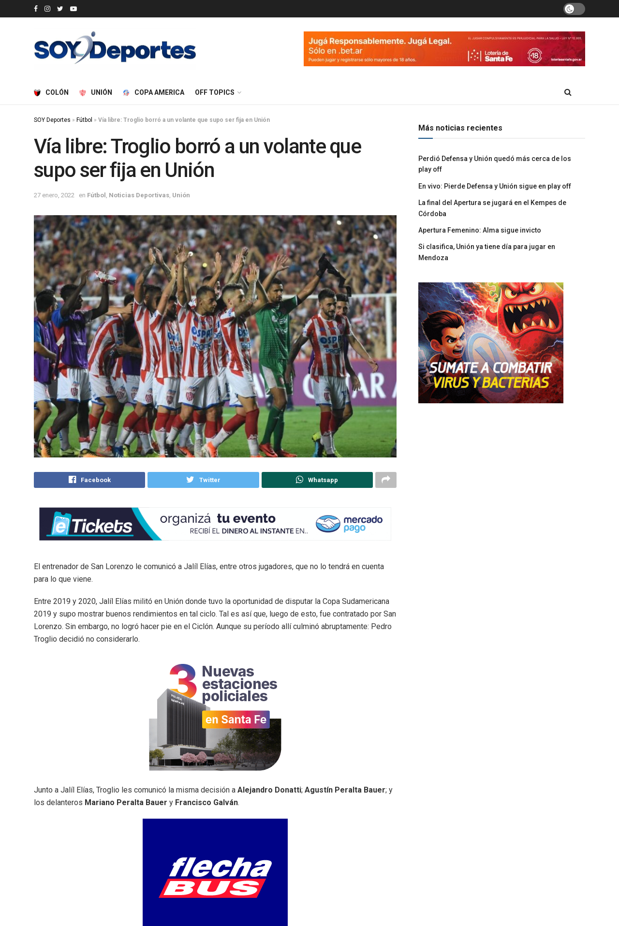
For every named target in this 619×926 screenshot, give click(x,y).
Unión (95, 92)
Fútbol (84, 120)
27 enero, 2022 (54, 195)
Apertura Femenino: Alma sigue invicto (479, 230)
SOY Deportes (52, 120)
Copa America (153, 92)
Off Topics (215, 92)
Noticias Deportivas (139, 195)
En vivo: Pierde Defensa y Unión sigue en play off (494, 186)
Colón (51, 92)
